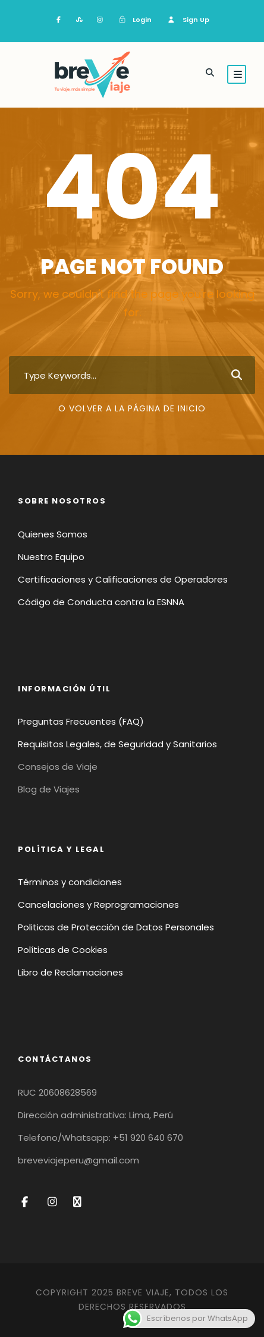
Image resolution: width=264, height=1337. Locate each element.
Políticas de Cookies (63, 949)
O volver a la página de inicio (132, 408)
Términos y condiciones (70, 882)
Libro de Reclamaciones (70, 972)
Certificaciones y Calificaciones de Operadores (123, 579)
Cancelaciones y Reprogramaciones (98, 904)
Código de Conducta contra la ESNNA (101, 602)
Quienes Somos (52, 534)
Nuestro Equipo (51, 556)
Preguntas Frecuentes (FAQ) (81, 721)
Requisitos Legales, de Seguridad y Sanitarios (117, 744)
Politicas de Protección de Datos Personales (116, 927)
